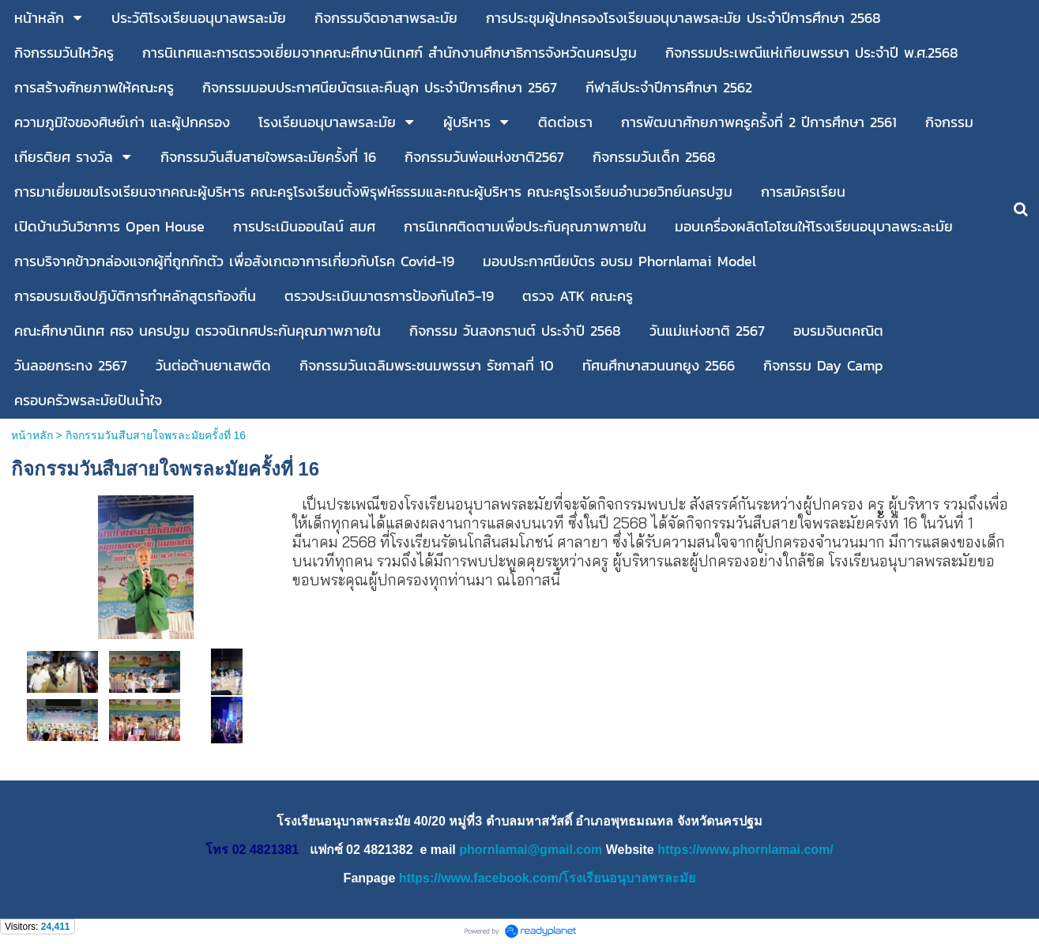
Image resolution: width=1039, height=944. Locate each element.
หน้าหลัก (32, 435)
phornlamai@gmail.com (530, 849)
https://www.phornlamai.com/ (745, 849)
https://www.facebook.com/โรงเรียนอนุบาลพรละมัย (547, 878)
